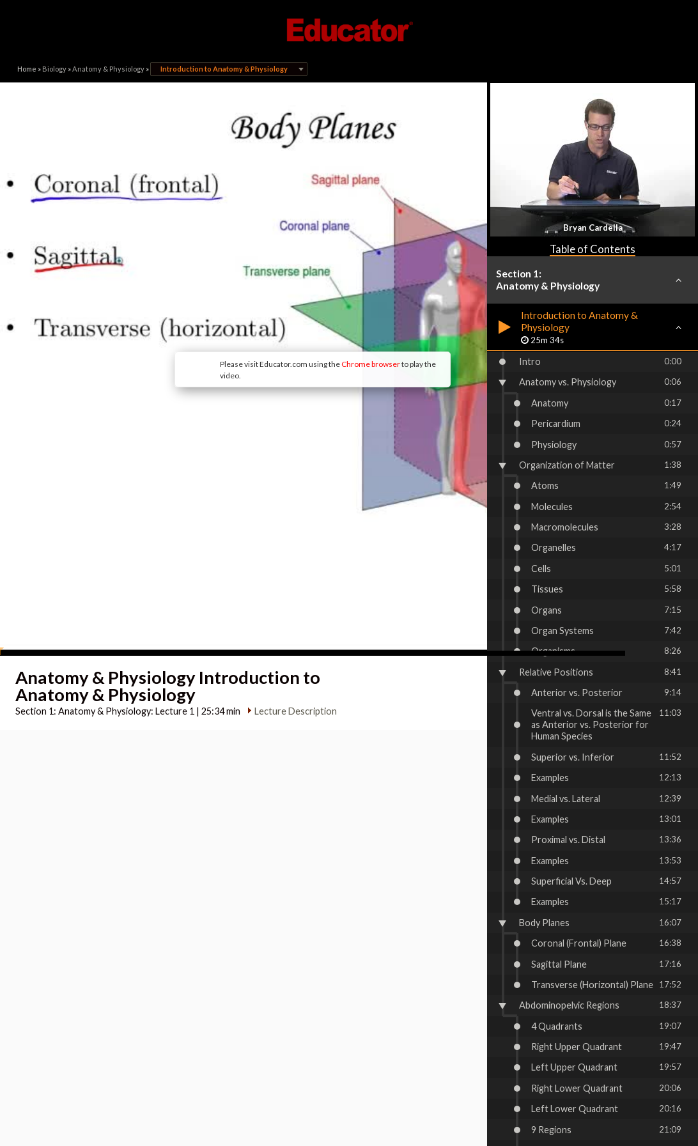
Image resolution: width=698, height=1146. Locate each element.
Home (26, 69)
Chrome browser (301, 301)
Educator (349, 30)
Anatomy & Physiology (108, 69)
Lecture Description (292, 603)
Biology (54, 69)
